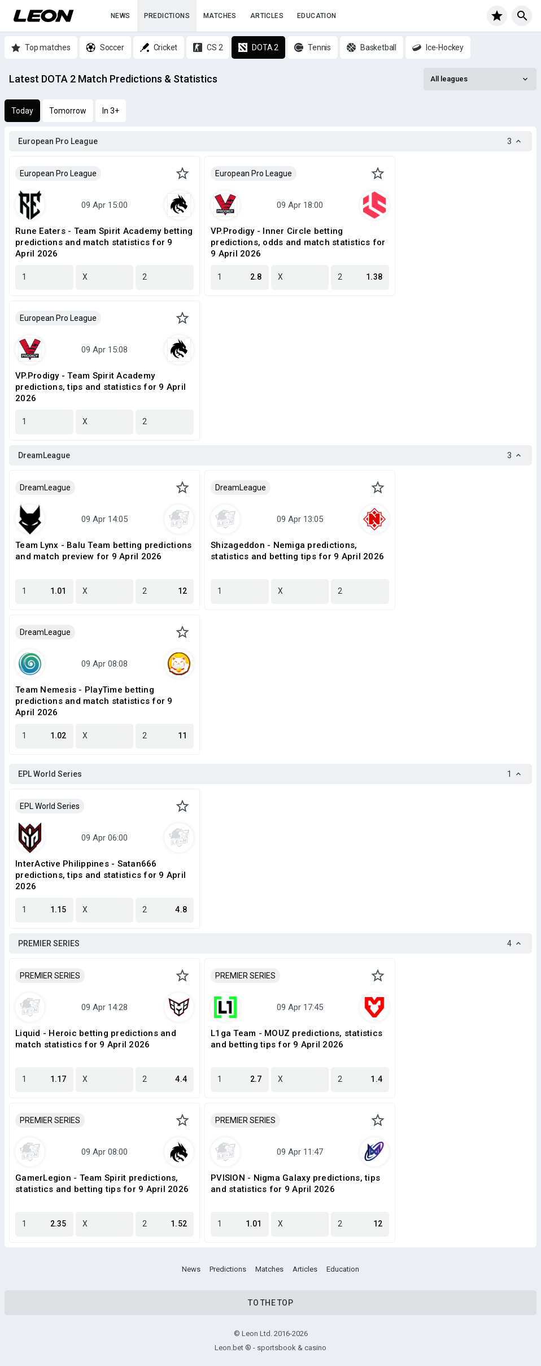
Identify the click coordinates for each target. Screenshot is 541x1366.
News (120, 16)
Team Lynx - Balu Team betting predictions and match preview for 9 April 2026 (103, 551)
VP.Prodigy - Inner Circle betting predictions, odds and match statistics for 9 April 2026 (298, 242)
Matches (220, 16)
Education (317, 16)
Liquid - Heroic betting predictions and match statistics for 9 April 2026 (95, 1039)
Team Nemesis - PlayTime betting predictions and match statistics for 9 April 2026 (94, 701)
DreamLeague (45, 487)
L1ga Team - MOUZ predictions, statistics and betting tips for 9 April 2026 (296, 1039)
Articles (266, 16)
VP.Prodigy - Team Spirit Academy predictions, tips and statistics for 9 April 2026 (100, 387)
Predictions (167, 16)
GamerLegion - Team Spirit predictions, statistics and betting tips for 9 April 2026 (102, 1183)
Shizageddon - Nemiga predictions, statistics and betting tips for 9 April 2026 (297, 551)
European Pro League (58, 173)
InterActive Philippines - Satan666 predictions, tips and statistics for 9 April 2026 (100, 875)
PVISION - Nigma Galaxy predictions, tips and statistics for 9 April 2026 (295, 1183)
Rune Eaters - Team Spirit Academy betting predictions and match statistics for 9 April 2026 (104, 242)
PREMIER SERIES (50, 975)
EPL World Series (50, 806)
